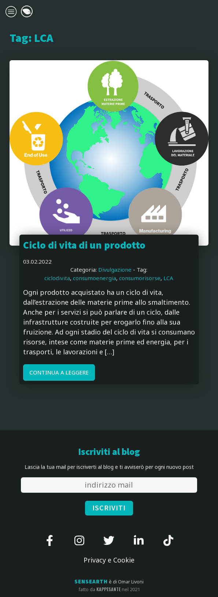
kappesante (108, 589)
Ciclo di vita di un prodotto (84, 245)
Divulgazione (115, 269)
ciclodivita (57, 278)
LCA (168, 278)
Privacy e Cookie (109, 560)
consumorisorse (139, 278)
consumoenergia (94, 278)
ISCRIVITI (109, 508)
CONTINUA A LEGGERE (59, 372)
